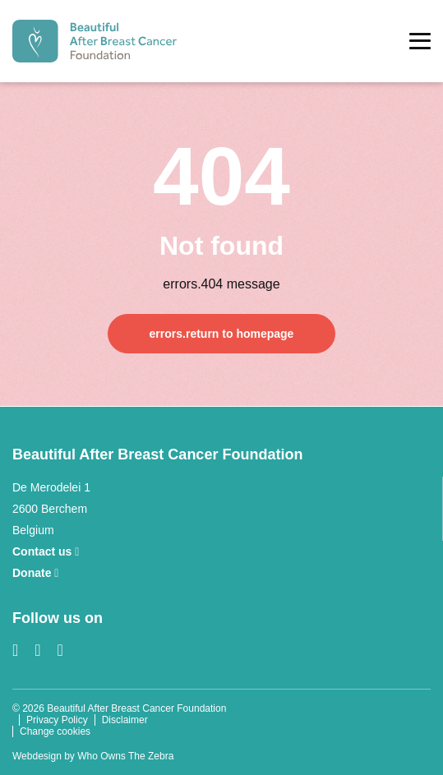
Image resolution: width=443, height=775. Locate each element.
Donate (35, 572)
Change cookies (55, 731)
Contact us (45, 551)
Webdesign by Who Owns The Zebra (92, 756)
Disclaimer (125, 720)
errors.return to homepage (222, 333)
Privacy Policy (57, 720)
